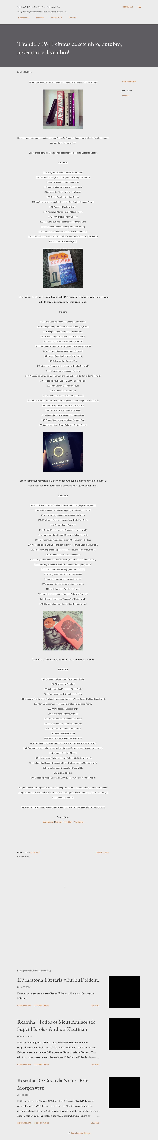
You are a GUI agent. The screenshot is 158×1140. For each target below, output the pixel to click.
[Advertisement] (63, 834)
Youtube (78, 821)
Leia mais (95, 1005)
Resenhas (38, 17)
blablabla (125, 95)
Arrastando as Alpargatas (38, 7)
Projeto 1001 (55, 17)
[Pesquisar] (128, 6)
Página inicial (22, 17)
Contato (71, 17)
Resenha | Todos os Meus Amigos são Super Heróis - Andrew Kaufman (56, 1025)
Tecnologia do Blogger (79, 1133)
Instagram (48, 821)
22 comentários (41, 1064)
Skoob (58, 821)
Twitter (68, 821)
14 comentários (41, 1123)
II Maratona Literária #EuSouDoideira (58, 979)
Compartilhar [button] (129, 81)
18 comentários (41, 1005)
